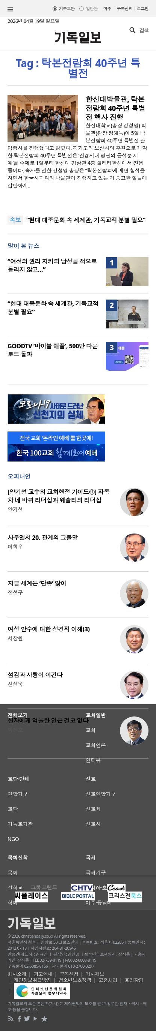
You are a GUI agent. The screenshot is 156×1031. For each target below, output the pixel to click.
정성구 (15, 592)
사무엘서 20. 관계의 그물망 (43, 537)
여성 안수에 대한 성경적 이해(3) (48, 629)
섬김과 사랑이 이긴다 (35, 675)
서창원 (15, 638)
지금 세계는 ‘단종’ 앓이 (37, 583)
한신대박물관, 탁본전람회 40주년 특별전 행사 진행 (115, 108)
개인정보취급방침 (32, 980)
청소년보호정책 (75, 980)
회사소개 (17, 974)
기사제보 (95, 974)
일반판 (91, 8)
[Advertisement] (78, 816)
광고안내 (42, 974)
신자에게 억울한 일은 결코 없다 (48, 720)
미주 (107, 8)
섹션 (10, 9)
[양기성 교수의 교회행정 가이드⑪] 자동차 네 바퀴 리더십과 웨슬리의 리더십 (58, 496)
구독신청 (125, 8)
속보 (15, 220)
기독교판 (67, 8)
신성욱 (15, 684)
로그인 (142, 8)
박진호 (15, 729)
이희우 (15, 546)
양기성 (15, 509)
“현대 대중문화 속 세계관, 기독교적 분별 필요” (85, 220)
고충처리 (107, 980)
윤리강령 (133, 980)
